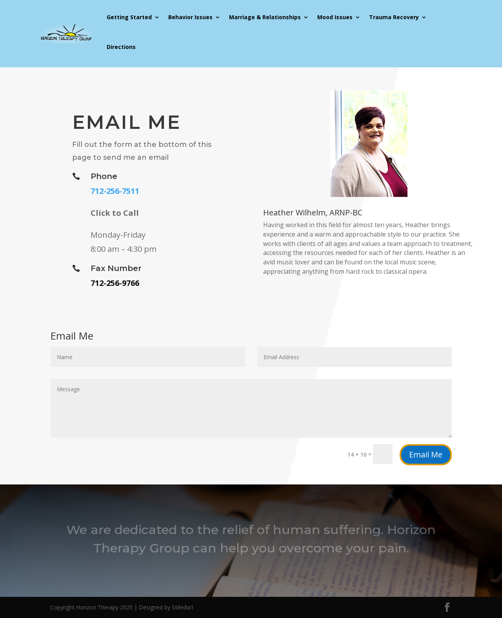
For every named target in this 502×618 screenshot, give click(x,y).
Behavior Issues (190, 17)
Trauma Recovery (394, 17)
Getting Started (129, 17)
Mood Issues (335, 17)
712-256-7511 (115, 191)
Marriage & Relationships (265, 17)
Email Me (425, 454)
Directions (121, 47)
